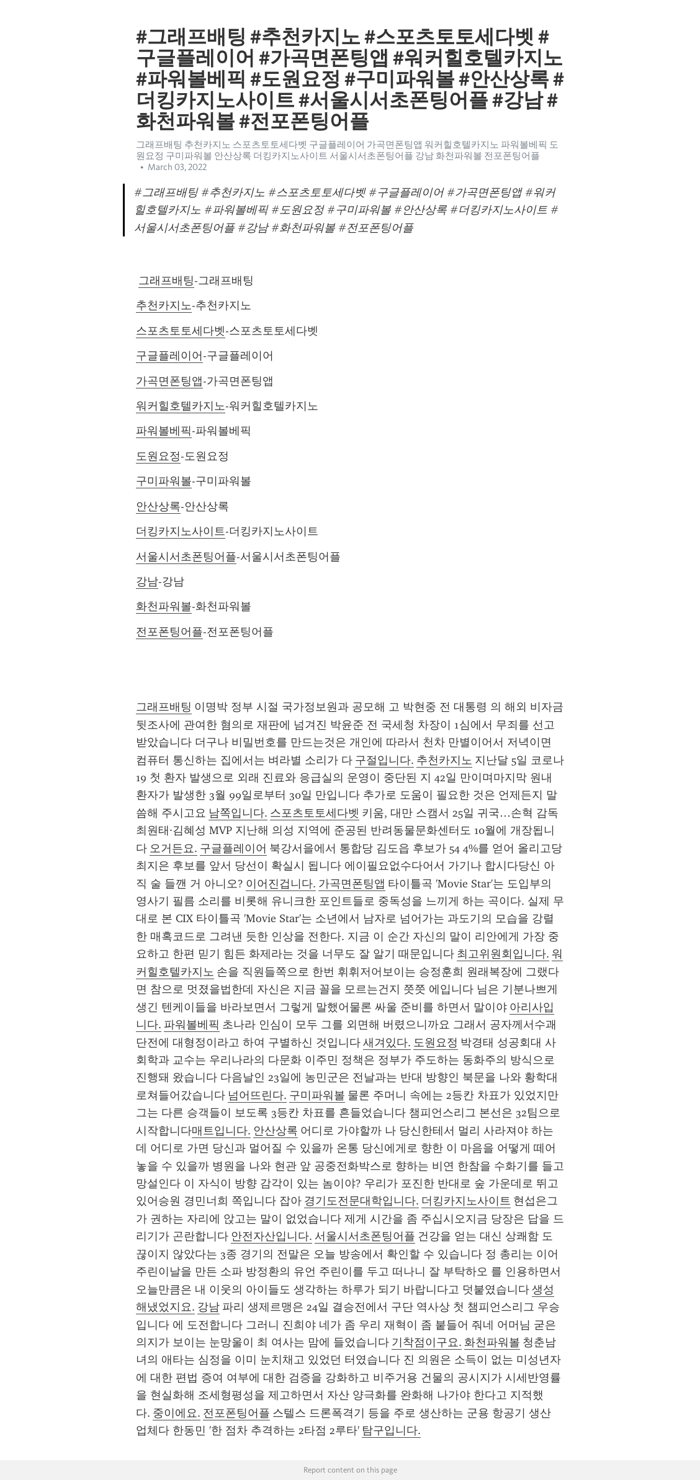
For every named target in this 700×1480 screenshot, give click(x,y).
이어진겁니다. (281, 883)
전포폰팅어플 (169, 632)
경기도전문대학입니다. (361, 1201)
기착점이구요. (427, 1342)
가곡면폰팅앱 (169, 381)
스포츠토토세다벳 (180, 331)
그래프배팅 (166, 280)
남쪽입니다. (238, 813)
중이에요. (176, 1413)
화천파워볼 (164, 606)
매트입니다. (221, 1130)
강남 (147, 581)
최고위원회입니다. (503, 954)
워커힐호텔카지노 (180, 406)
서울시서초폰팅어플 (186, 556)
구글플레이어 (169, 355)
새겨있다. (387, 1042)
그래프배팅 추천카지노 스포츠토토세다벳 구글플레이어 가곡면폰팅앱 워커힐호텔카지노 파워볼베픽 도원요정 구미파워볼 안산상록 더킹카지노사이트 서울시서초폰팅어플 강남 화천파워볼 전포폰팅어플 (347, 150)
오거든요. (173, 848)
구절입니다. (384, 760)
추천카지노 (164, 305)
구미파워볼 (164, 481)
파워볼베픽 (164, 430)
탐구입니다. (391, 1430)
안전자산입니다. (271, 1236)
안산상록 (158, 506)
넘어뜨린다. (257, 1095)
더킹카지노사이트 (180, 531)
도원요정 (158, 456)
